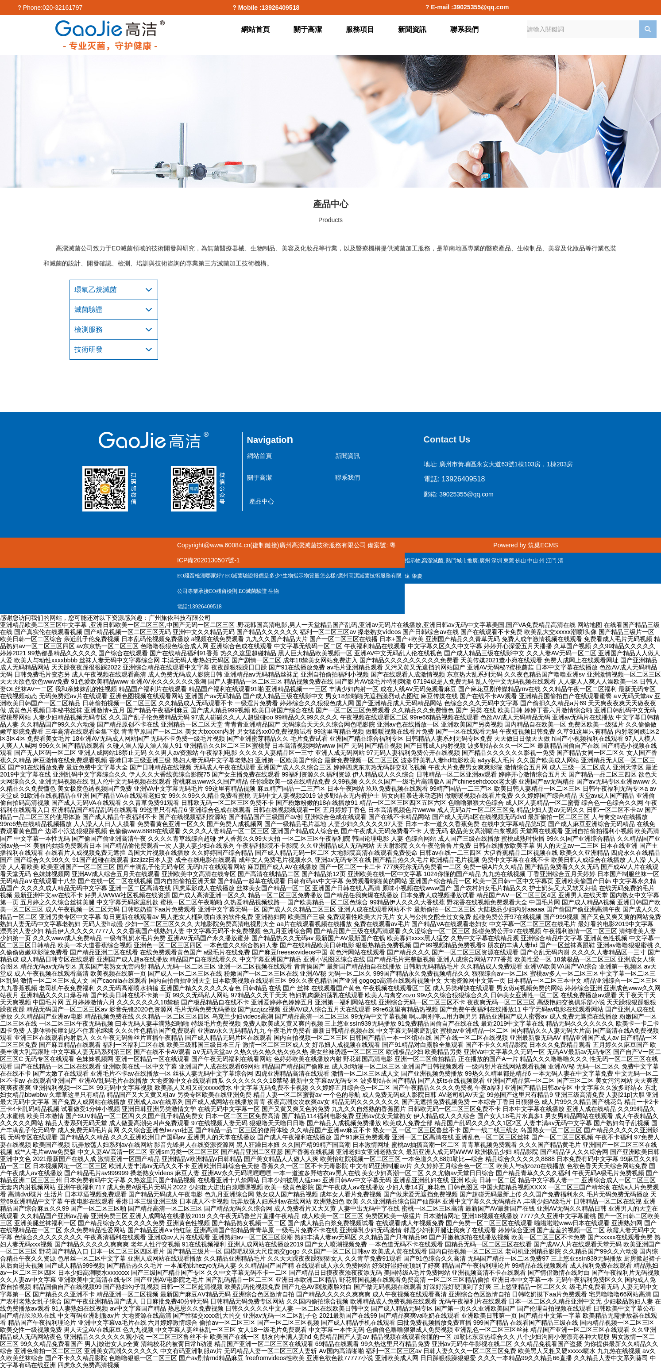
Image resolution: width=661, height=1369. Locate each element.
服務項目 (360, 29)
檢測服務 (88, 329)
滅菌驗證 (88, 309)
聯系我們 (464, 29)
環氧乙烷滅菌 (95, 289)
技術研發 (88, 349)
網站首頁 (255, 29)
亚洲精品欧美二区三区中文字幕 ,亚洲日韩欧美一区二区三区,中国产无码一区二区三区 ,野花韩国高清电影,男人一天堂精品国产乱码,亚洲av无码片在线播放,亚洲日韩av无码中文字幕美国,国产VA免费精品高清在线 (288, 624)
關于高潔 (308, 29)
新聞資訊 (412, 29)
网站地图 (589, 624)
